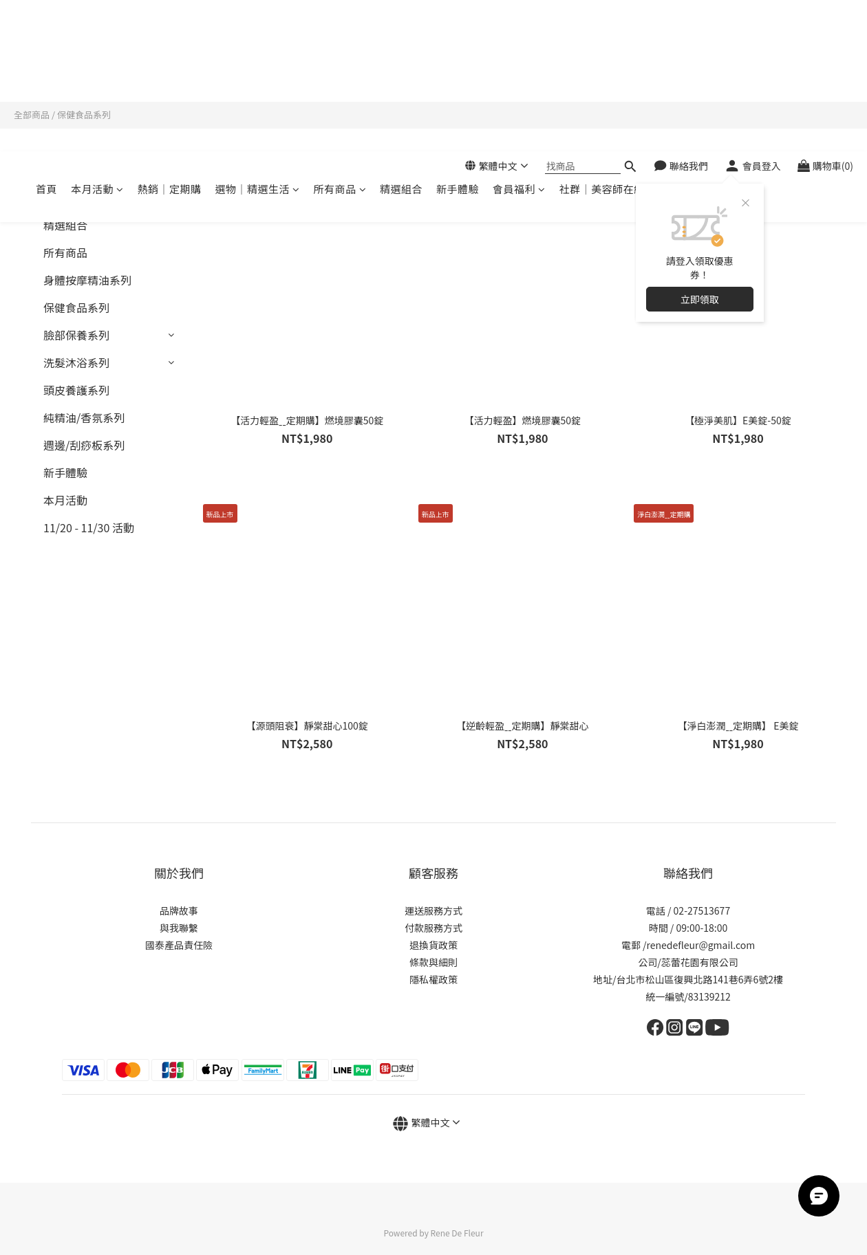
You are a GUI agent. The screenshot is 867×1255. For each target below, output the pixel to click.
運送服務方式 (433, 910)
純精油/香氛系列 (84, 417)
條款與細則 (433, 962)
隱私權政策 (433, 979)
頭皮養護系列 (76, 390)
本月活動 (97, 68)
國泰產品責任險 (179, 945)
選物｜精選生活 (257, 68)
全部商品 (32, 114)
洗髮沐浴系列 (76, 362)
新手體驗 (457, 68)
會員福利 (519, 68)
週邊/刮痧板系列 (84, 445)
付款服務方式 (433, 928)
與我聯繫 (179, 928)
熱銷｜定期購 (170, 68)
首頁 (46, 68)
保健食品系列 (84, 114)
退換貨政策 (433, 945)
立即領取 (700, 179)
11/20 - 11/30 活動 (88, 527)
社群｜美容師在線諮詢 (612, 68)
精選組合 (401, 68)
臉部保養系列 (76, 335)
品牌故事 (179, 910)
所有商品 (340, 68)
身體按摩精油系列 (87, 280)
